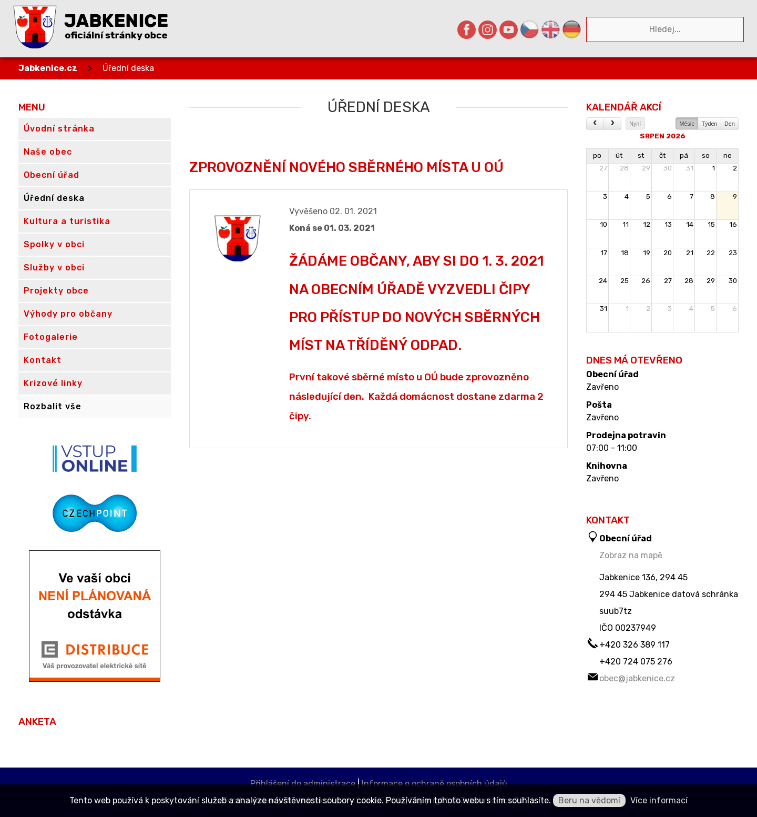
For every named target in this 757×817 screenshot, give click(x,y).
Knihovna (606, 466)
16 (733, 224)
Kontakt (43, 360)
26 (645, 281)
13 (668, 224)
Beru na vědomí (589, 800)
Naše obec (48, 152)
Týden (710, 123)
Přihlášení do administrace (302, 784)
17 (603, 253)
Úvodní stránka (59, 129)
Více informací (659, 800)
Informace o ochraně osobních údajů (434, 784)
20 (667, 253)
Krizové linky (53, 383)
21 (689, 253)
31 (689, 168)
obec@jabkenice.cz (637, 678)
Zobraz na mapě (630, 555)
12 (646, 224)
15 (711, 224)
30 (667, 168)
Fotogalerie (51, 337)
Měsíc (686, 123)
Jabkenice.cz (47, 68)
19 (646, 253)
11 (625, 224)
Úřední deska (128, 68)
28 (624, 168)
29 (646, 168)
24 (603, 281)
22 (711, 253)
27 (603, 168)
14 (689, 224)
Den (729, 123)
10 (603, 224)
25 (624, 281)
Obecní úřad (612, 374)
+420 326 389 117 (634, 645)
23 (733, 253)
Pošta (599, 405)
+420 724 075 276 (635, 662)
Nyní (635, 123)
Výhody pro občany (68, 314)
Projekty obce (56, 291)
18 (625, 253)
